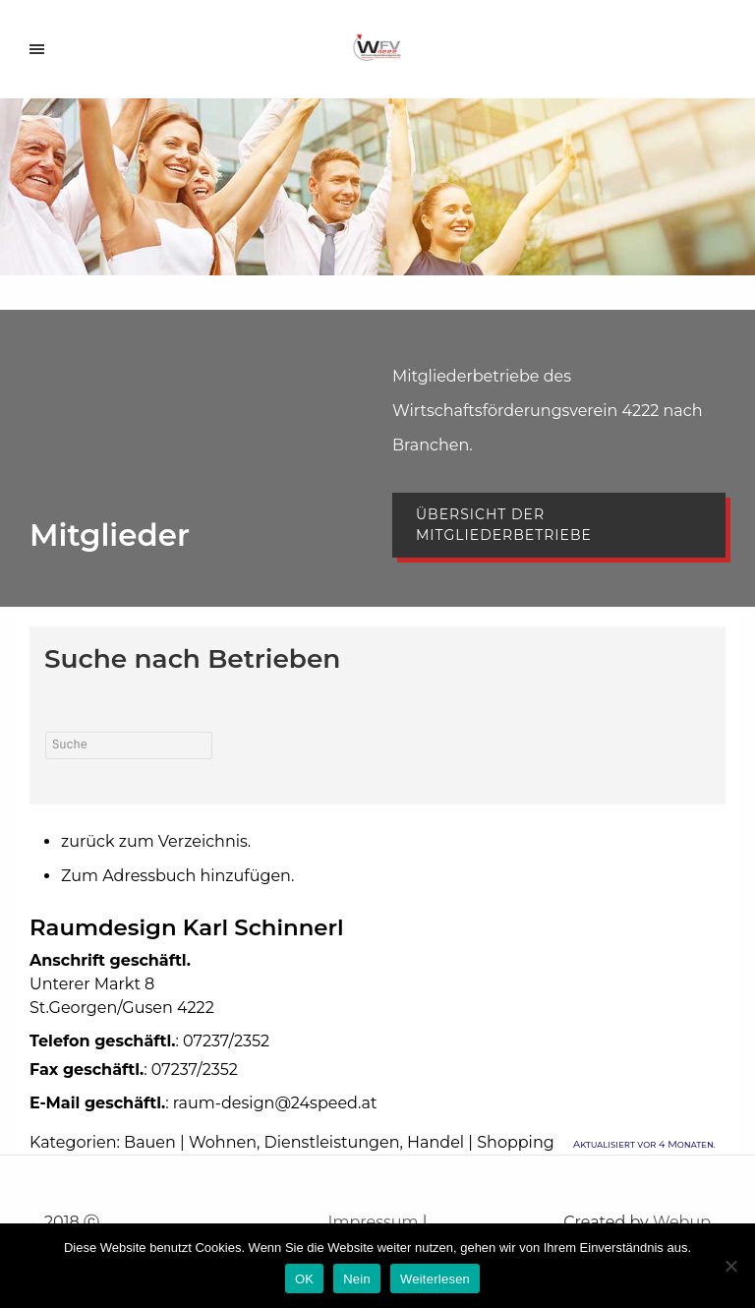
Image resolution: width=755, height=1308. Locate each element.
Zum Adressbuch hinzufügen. (177, 875)
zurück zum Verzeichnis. (156, 841)
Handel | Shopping (480, 1142)
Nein (357, 1279)
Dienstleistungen (332, 1142)
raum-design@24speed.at (275, 1103)
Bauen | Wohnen (190, 1142)
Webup (682, 1222)
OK (304, 1279)
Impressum (373, 1222)
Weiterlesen (435, 1279)
